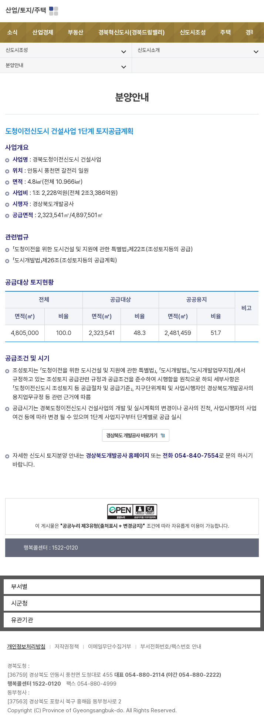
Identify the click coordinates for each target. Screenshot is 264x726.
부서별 (19, 586)
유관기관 (22, 620)
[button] (258, 32)
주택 (225, 32)
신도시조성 (193, 32)
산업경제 (43, 32)
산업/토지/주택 (26, 10)
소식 (12, 32)
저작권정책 (67, 646)
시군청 (19, 603)
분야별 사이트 (53, 11)
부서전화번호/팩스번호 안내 (171, 646)
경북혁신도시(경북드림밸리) (131, 32)
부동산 (76, 32)
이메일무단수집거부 (109, 646)
